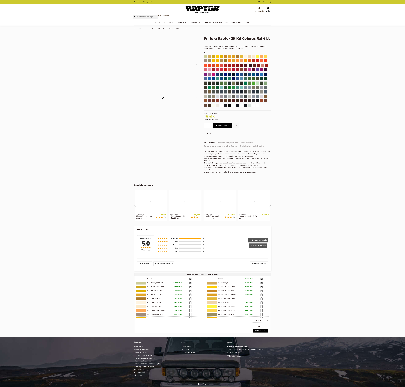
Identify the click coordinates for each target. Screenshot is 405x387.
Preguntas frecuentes (143, 361)
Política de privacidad (142, 349)
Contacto (137, 2)
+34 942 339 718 (234, 353)
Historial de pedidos (189, 352)
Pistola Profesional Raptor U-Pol (212, 217)
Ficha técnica (246, 142)
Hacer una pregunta (258, 246)
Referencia (207, 113)
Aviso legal (139, 346)
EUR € (259, 2)
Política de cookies (141, 352)
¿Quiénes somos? (141, 372)
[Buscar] (145, 17)
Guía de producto (147, 2)
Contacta (138, 375)
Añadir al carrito (222, 125)
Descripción (209, 142)
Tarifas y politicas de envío (144, 355)
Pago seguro (139, 369)
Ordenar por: (256, 263)
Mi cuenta (185, 349)
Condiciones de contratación (145, 358)
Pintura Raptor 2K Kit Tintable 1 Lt (178, 217)
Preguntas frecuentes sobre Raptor (220, 146)
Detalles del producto (227, 142)
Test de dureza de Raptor (252, 146)
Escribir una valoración (258, 240)
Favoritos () (267, 2)
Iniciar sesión (186, 346)
